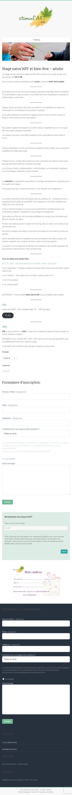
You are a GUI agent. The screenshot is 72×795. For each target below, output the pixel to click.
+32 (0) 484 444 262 (9, 742)
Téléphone (36, 420)
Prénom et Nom (36, 394)
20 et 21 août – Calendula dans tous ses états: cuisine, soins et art (29, 263)
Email (36, 407)
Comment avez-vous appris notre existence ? (36, 431)
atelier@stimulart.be (9, 749)
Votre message (36, 480)
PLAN (8, 315)
